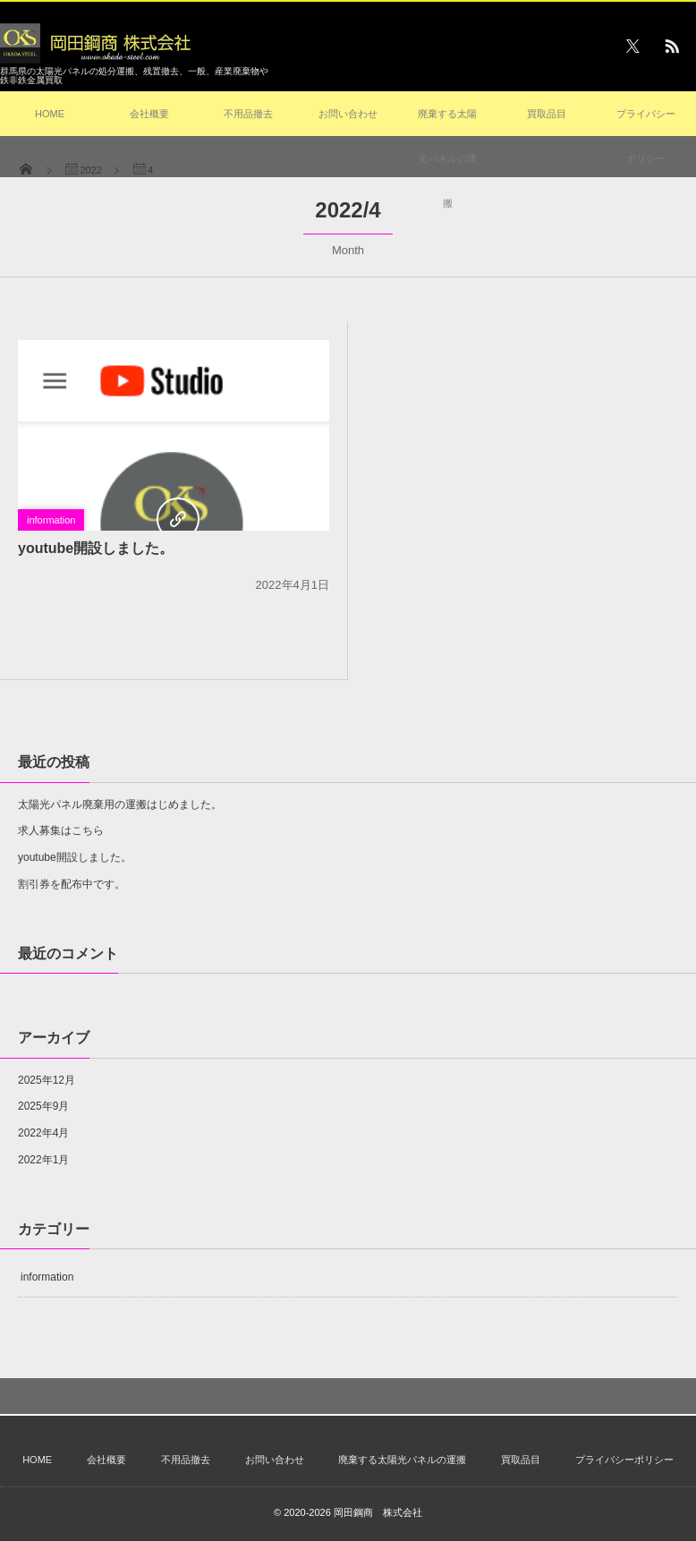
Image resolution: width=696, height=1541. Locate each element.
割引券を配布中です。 (71, 884)
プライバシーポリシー (645, 136)
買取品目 (546, 113)
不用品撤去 (248, 113)
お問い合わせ (348, 113)
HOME (49, 113)
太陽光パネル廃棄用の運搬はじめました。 (120, 804)
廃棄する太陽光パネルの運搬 (447, 158)
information (51, 520)
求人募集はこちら (61, 830)
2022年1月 (43, 1160)
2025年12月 (46, 1080)
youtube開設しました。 (96, 548)
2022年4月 (43, 1133)
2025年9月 (43, 1106)
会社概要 (149, 113)
